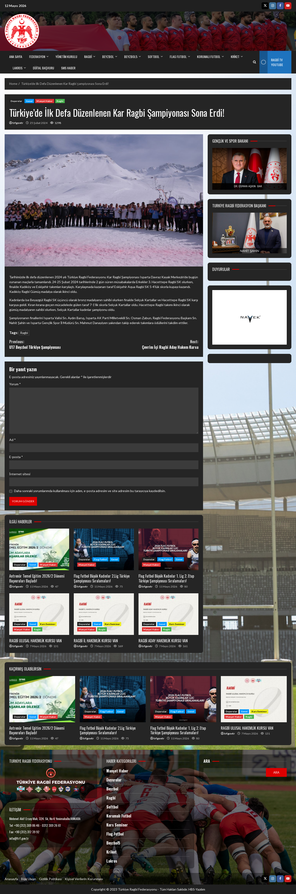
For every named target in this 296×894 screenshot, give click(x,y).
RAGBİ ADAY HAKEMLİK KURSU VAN (168, 614)
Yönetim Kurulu (66, 56)
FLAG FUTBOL (178, 56)
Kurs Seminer (47, 624)
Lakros (111, 861)
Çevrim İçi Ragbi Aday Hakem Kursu (151, 344)
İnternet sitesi (19, 474)
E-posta (16, 457)
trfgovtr (17, 123)
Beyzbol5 (113, 843)
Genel (29, 101)
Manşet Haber (44, 101)
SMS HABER (68, 67)
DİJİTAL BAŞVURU (43, 67)
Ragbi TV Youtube (271, 62)
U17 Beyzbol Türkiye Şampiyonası (56, 344)
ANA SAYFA (15, 56)
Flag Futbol (100, 559)
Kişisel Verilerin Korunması (84, 879)
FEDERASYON (37, 56)
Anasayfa (11, 879)
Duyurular (16, 101)
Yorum (15, 384)
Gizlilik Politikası (50, 879)
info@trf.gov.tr (19, 838)
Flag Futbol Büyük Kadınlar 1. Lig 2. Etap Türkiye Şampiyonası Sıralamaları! (168, 549)
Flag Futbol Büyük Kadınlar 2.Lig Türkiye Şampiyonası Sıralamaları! (104, 549)
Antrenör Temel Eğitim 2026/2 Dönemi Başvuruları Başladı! (39, 549)
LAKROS (17, 67)
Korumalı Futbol (208, 56)
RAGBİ (88, 56)
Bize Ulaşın (28, 879)
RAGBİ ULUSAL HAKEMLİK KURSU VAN (39, 614)
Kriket (111, 852)
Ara (207, 761)
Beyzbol (112, 789)
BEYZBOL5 (130, 56)
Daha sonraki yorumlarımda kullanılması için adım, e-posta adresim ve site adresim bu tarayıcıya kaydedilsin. (90, 491)
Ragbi (60, 101)
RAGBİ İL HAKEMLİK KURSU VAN (104, 614)
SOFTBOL (153, 56)
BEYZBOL (108, 56)
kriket (235, 56)
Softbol (112, 807)
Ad (12, 440)
